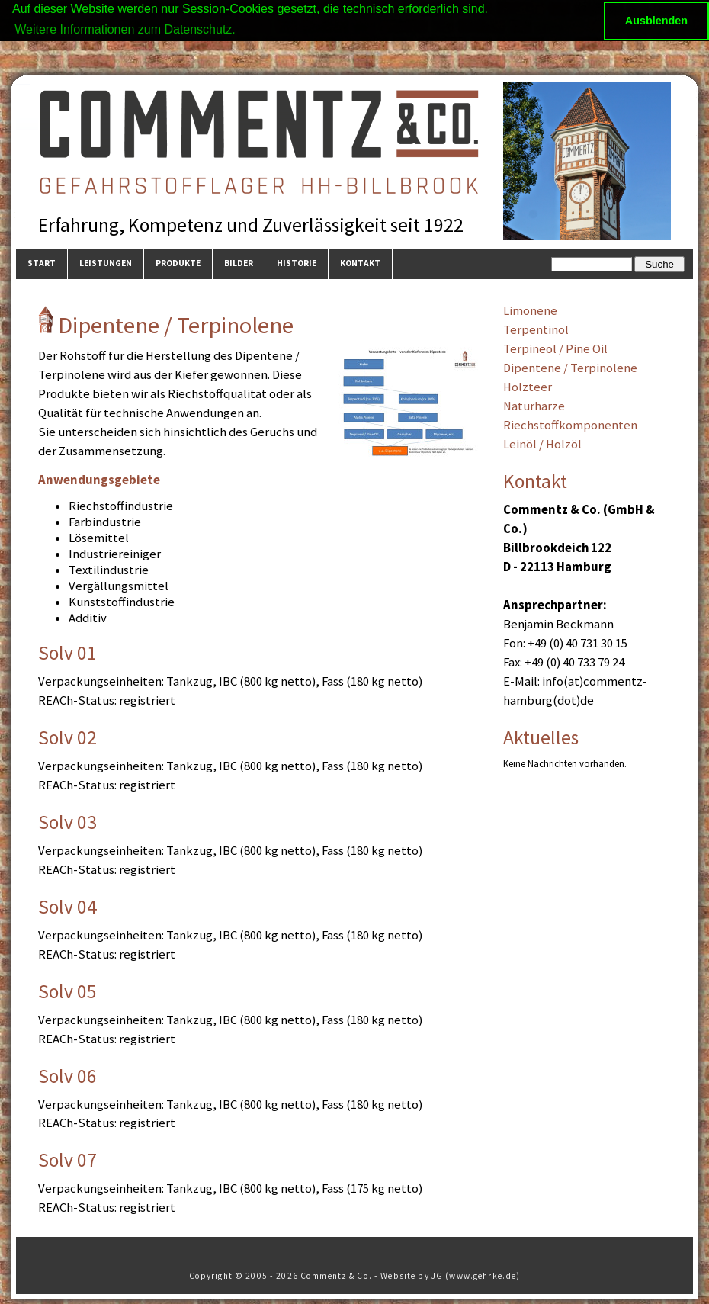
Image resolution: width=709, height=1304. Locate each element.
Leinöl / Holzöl (542, 443)
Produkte (178, 263)
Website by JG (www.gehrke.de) (450, 1275)
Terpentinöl (536, 330)
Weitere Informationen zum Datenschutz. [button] (125, 29)
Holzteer (527, 387)
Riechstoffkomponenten (570, 424)
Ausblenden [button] (656, 20)
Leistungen (105, 263)
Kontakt (360, 263)
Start (41, 263)
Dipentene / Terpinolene (570, 368)
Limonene (530, 311)
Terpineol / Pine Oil (555, 349)
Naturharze (534, 405)
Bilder (238, 263)
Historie (296, 263)
